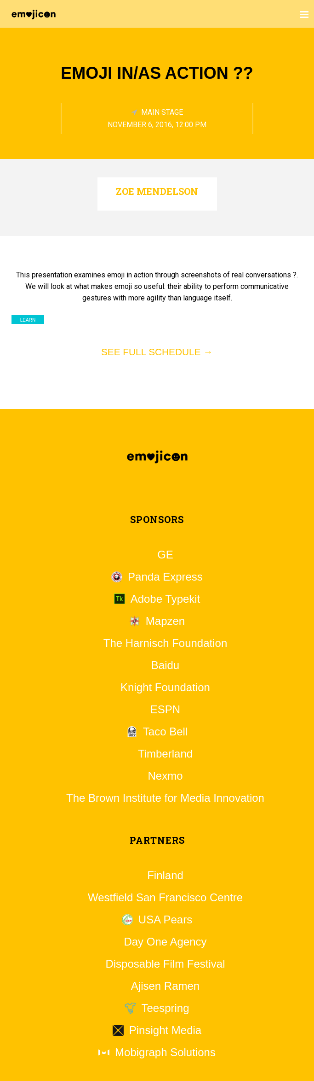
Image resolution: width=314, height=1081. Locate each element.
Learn (27, 320)
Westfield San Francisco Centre (165, 897)
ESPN (165, 709)
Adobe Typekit (165, 599)
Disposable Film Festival (165, 963)
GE (165, 554)
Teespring (165, 1008)
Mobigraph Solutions (165, 1052)
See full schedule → (157, 352)
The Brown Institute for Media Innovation (165, 798)
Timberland (165, 753)
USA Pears (165, 919)
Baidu (165, 665)
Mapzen (165, 621)
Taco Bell (165, 731)
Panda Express (165, 576)
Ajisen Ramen (165, 986)
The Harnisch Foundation (165, 643)
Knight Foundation (165, 687)
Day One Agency (165, 941)
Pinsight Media (165, 1030)
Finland (165, 875)
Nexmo (165, 775)
